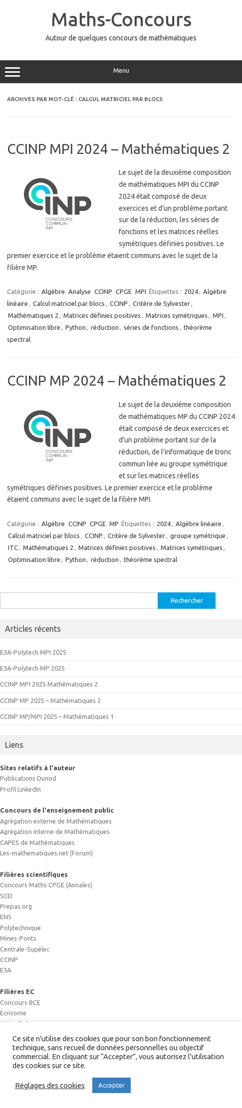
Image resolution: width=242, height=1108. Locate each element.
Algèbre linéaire (199, 523)
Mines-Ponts (18, 938)
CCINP (103, 291)
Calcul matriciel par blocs (69, 303)
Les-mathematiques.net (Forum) (46, 852)
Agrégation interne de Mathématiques (55, 831)
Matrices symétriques (177, 315)
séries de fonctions (151, 327)
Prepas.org (16, 906)
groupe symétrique (198, 535)
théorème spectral (150, 559)
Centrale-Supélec (24, 949)
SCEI (6, 895)
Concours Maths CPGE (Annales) (46, 884)
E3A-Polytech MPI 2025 (33, 652)
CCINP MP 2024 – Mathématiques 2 (117, 380)
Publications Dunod (28, 778)
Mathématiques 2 (33, 315)
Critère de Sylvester (161, 303)
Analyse (79, 291)
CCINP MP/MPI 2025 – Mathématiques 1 (57, 716)
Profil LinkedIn (20, 789)
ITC (13, 547)
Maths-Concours (121, 18)
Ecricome (13, 1012)
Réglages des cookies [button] (50, 1085)
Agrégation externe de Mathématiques (56, 821)
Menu (121, 72)
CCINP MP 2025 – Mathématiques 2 (50, 700)
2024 (191, 291)
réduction (105, 327)
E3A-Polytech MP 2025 (32, 668)
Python (75, 327)
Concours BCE (20, 1002)
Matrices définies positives (102, 315)
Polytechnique (20, 927)
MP (114, 523)
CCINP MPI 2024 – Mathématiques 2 (118, 148)
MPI (140, 291)
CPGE (124, 291)
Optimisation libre (34, 327)
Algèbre (53, 291)
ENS (5, 916)
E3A (5, 970)
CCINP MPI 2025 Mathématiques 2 (49, 684)
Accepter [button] (111, 1085)
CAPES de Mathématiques (37, 842)
